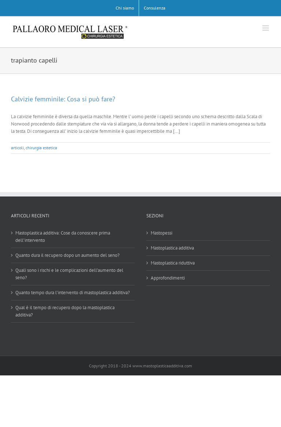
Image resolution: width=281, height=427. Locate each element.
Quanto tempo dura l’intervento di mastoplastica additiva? (72, 292)
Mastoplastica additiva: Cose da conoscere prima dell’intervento (62, 236)
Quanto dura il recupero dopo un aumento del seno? (67, 255)
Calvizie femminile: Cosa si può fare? (63, 99)
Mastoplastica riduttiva (173, 263)
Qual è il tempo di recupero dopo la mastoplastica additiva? (65, 311)
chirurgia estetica (41, 147)
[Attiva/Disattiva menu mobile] (266, 28)
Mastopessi (161, 233)
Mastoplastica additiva (172, 248)
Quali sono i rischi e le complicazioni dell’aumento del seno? (69, 274)
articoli (17, 147)
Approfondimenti (168, 278)
